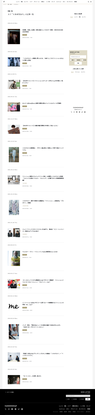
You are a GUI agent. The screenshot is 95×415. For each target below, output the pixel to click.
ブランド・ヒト (37, 1)
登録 (78, 63)
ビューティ (26, 1)
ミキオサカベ (16, 4)
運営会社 (69, 411)
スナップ (53, 1)
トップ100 (48, 1)
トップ (4, 4)
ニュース (17, 1)
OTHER (84, 60)
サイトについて (55, 411)
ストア (31, 1)
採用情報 (61, 411)
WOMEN (78, 60)
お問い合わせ (88, 411)
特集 (22, 1)
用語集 (75, 1)
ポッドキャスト (70, 1)
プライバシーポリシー (80, 411)
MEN (73, 60)
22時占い (43, 1)
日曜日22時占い (75, 406)
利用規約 (74, 411)
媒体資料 (65, 411)
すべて (71, 16)
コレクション (58, 1)
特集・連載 (10, 4)
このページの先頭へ (9, 392)
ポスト (64, 1)
